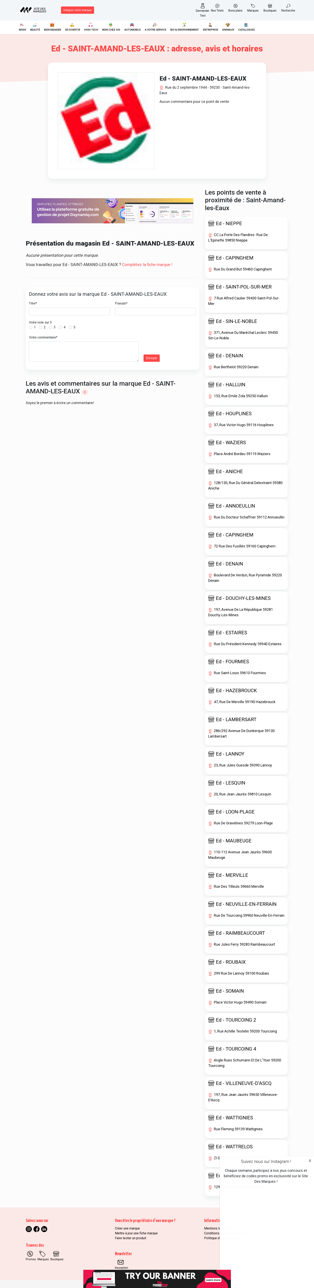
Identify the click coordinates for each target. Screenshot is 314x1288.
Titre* (33, 303)
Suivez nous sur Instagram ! (266, 1161)
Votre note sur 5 (40, 322)
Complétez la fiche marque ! (147, 264)
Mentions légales (216, 1228)
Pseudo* (121, 303)
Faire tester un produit (130, 1238)
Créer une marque (127, 1228)
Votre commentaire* (43, 337)
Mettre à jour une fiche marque (136, 1233)
